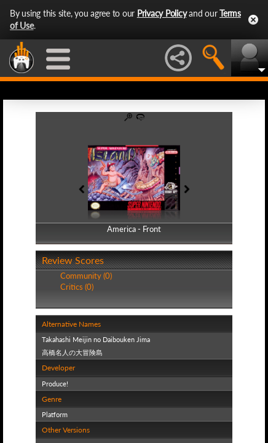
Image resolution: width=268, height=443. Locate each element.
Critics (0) (76, 287)
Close (253, 20)
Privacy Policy (162, 13)
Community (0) (86, 276)
